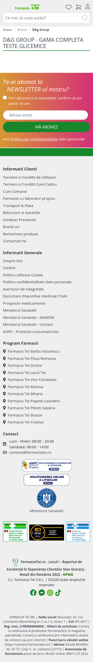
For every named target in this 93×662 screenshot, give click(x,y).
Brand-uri (11, 226)
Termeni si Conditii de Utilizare (29, 177)
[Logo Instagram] (50, 592)
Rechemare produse (20, 233)
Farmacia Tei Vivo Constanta (30, 379)
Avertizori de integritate (23, 289)
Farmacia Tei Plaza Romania (29, 358)
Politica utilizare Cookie (23, 274)
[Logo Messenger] (41, 592)
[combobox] (46, 18)
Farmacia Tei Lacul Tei (24, 372)
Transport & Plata (18, 205)
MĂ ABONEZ (46, 127)
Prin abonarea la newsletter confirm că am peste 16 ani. (45, 100)
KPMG (68, 574)
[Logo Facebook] (33, 592)
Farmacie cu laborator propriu (29, 198)
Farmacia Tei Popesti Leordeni (31, 400)
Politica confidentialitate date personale (37, 281)
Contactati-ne (14, 240)
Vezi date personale (44, 138)
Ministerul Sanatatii (19, 310)
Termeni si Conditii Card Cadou (30, 184)
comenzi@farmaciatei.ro (30, 452)
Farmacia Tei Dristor (22, 365)
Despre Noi (12, 260)
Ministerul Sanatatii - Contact (28, 324)
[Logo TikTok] (58, 592)
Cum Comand (15, 191)
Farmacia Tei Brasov (22, 415)
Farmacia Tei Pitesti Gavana (29, 407)
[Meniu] (7, 7)
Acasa (7, 29)
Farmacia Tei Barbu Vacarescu (31, 351)
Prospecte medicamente (24, 303)
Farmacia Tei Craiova (23, 421)
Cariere (9, 267)
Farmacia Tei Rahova (23, 386)
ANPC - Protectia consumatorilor (31, 331)
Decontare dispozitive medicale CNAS (35, 295)
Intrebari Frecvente (19, 219)
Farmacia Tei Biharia (23, 393)
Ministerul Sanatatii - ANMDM (28, 317)
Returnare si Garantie (21, 212)
